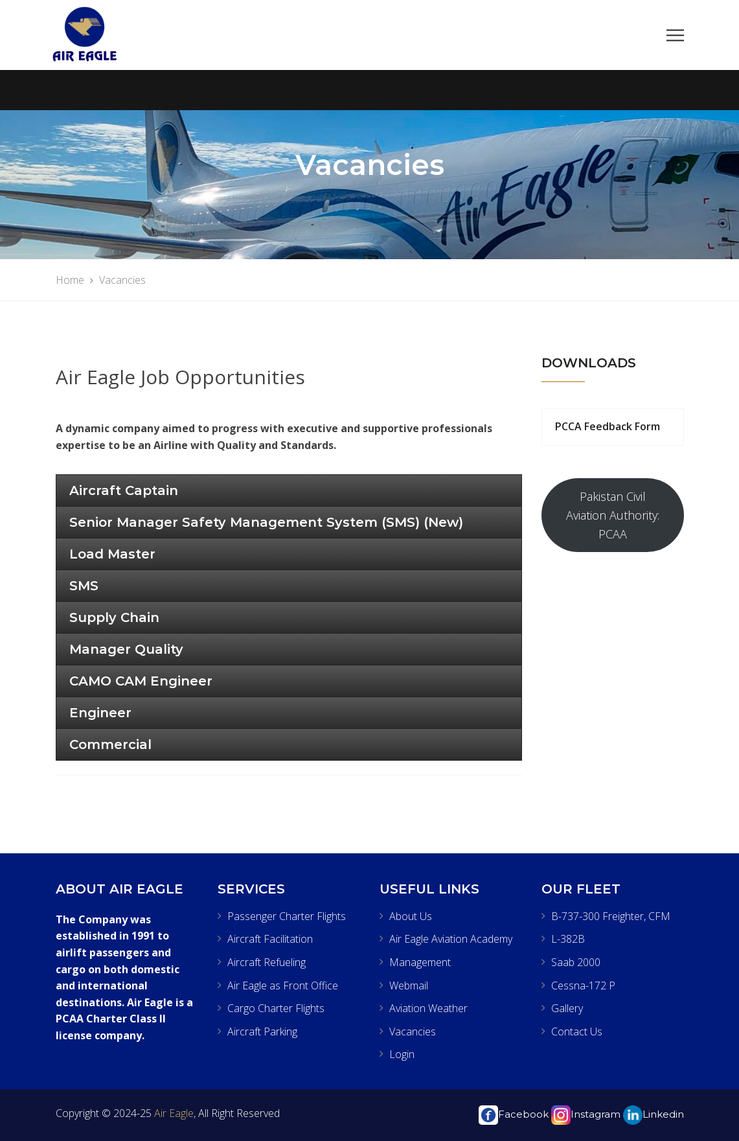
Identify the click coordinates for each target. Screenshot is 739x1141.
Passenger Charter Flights (286, 916)
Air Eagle (173, 1113)
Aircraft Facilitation (270, 939)
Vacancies (412, 1031)
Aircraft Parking (262, 1031)
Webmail (408, 985)
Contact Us (576, 1031)
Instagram (585, 1114)
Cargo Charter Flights (275, 1008)
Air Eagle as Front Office (282, 985)
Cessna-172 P (583, 985)
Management (420, 962)
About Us (410, 916)
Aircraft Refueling (266, 962)
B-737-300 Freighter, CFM (610, 916)
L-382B (568, 939)
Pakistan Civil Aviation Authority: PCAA (612, 515)
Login (402, 1054)
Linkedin (653, 1114)
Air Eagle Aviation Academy (450, 939)
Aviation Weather (428, 1008)
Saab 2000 (575, 962)
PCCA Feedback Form (607, 426)
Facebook (514, 1114)
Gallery (567, 1008)
